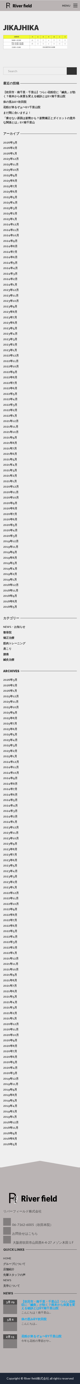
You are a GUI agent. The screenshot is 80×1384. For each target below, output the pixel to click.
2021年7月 (10, 448)
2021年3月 (10, 470)
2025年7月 (10, 186)
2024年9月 (10, 240)
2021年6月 (10, 453)
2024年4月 (10, 268)
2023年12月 (11, 290)
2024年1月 (10, 284)
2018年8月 (10, 601)
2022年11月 (11, 361)
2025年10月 (11, 169)
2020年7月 (10, 514)
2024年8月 (10, 246)
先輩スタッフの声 (14, 1274)
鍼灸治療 (8, 659)
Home (7, 1258)
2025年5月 (10, 197)
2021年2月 (10, 475)
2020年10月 (11, 497)
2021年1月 (10, 481)
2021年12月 (11, 421)
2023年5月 (10, 328)
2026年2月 (10, 148)
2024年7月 (10, 251)
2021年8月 (10, 442)
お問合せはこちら (25, 1233)
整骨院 (7, 632)
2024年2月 (10, 279)
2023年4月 (10, 333)
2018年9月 (10, 595)
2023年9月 (10, 306)
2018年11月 (10, 590)
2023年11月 (11, 295)
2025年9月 (10, 175)
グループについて (14, 1264)
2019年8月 (10, 557)
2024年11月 (11, 230)
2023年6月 (10, 322)
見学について (11, 1285)
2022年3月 (10, 404)
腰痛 (6, 654)
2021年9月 (10, 437)
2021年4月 (10, 464)
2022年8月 (10, 377)
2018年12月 (11, 585)
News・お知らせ (14, 626)
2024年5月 (10, 262)
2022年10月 (11, 366)
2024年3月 (10, 273)
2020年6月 (10, 519)
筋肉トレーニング (14, 643)
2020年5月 (10, 525)
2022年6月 (10, 388)
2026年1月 (10, 153)
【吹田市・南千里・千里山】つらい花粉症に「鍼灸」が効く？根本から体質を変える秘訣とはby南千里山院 (39, 94)
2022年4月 (10, 399)
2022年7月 (10, 383)
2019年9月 (10, 552)
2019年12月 (11, 541)
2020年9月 (10, 503)
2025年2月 (10, 213)
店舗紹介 (8, 1269)
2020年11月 (11, 492)
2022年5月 (10, 393)
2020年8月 (10, 508)
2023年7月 (10, 317)
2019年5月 (10, 563)
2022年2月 (10, 410)
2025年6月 (10, 191)
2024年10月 (11, 235)
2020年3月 (10, 535)
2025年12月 (11, 158)
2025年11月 (11, 164)
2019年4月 (10, 568)
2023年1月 (10, 350)
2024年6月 (10, 257)
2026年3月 (10, 142)
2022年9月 (10, 372)
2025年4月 (10, 202)
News (7, 1280)
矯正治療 (8, 637)
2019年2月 (10, 574)
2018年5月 (10, 606)
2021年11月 (10, 426)
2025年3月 (10, 208)
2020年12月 (11, 486)
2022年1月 (10, 415)
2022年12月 (11, 355)
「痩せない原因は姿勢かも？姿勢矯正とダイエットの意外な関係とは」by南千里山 (39, 120)
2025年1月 (10, 219)
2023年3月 (10, 339)
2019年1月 (10, 579)
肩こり (7, 648)
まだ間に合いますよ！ (17, 112)
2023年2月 (10, 344)
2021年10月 (11, 432)
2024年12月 (11, 224)
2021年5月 (10, 459)
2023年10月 (11, 300)
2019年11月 (10, 546)
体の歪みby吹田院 (14, 101)
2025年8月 (10, 180)
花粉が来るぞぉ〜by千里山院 (21, 107)
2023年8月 (10, 311)
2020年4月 (10, 530)
